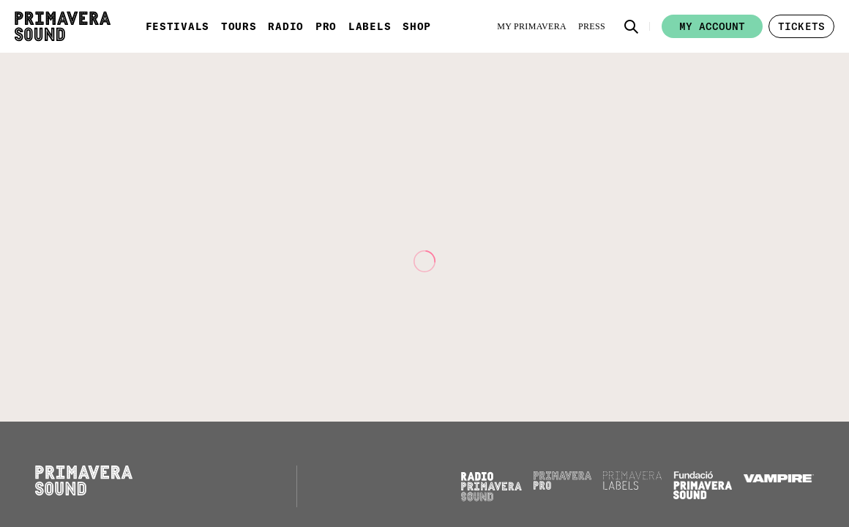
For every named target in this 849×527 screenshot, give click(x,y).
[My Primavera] (531, 26)
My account (712, 26)
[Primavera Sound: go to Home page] (63, 26)
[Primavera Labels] (632, 486)
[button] (631, 26)
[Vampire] (779, 479)
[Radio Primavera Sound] (491, 486)
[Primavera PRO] (563, 486)
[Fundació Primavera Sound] (702, 495)
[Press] (591, 26)
